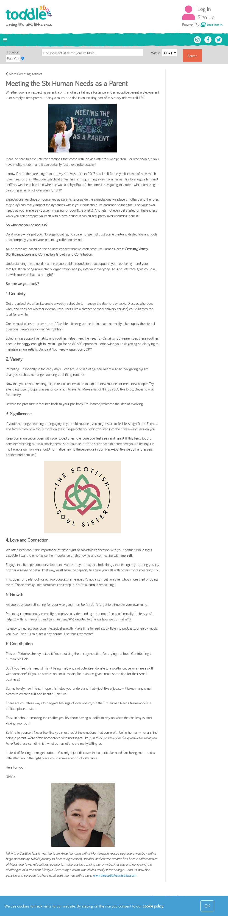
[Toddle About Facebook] (208, 39)
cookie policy (153, 906)
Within (156, 52)
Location (13, 52)
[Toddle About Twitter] (218, 39)
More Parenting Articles (24, 74)
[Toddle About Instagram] (198, 39)
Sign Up (205, 17)
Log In (204, 8)
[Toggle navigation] (5, 39)
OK (207, 906)
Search (192, 55)
